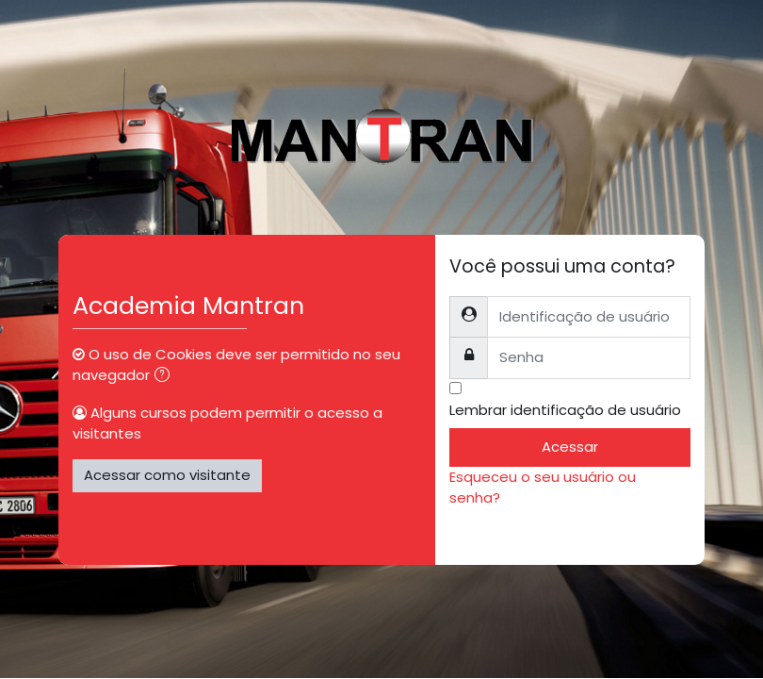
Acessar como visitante (167, 475)
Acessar (570, 446)
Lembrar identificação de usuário (565, 410)
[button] (166, 376)
